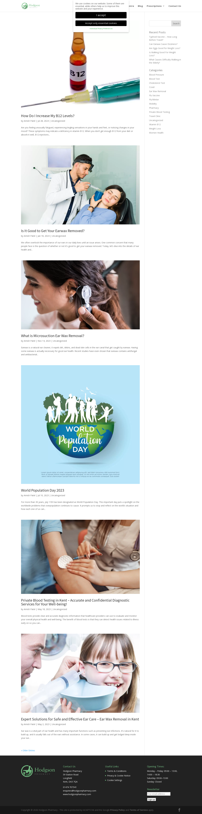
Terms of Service (139, 810)
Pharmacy (154, 107)
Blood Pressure (156, 74)
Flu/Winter (154, 99)
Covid (151, 87)
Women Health (156, 132)
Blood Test (154, 78)
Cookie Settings (114, 780)
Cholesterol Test (157, 83)
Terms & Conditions (116, 771)
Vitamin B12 (155, 124)
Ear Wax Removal (157, 91)
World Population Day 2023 (42, 490)
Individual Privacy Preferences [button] (101, 29)
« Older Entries (28, 750)
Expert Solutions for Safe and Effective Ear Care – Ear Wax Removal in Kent (80, 719)
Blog (140, 6)
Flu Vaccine (154, 95)
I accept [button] (101, 15)
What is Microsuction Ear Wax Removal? (52, 335)
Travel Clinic (155, 116)
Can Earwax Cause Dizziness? (163, 44)
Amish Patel (29, 120)
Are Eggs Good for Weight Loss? (164, 48)
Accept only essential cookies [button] (101, 23)
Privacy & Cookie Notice (118, 775)
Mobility (153, 103)
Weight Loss (155, 128)
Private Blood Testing (159, 112)
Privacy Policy (117, 810)
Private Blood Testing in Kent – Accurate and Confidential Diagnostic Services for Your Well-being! (75, 602)
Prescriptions (154, 6)
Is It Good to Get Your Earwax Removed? (52, 230)
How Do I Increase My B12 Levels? (47, 115)
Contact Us (175, 6)
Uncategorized (58, 120)
